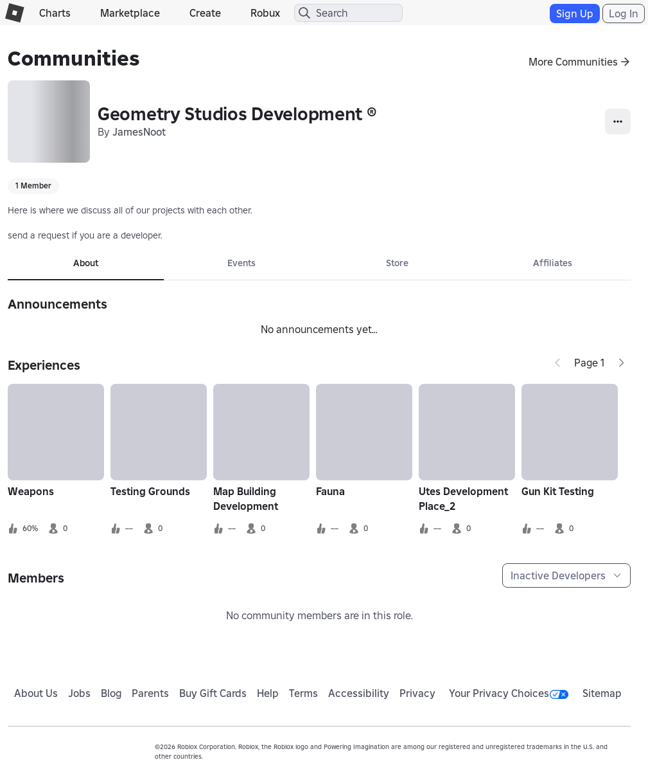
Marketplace (130, 12)
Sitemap (602, 693)
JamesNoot (139, 131)
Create (205, 12)
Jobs (79, 693)
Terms (303, 693)
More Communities (573, 62)
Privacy (417, 693)
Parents (150, 693)
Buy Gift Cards (213, 693)
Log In (623, 13)
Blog (111, 693)
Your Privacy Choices (508, 693)
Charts (55, 12)
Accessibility (358, 693)
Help (268, 693)
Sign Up (574, 13)
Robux (265, 12)
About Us (36, 693)
